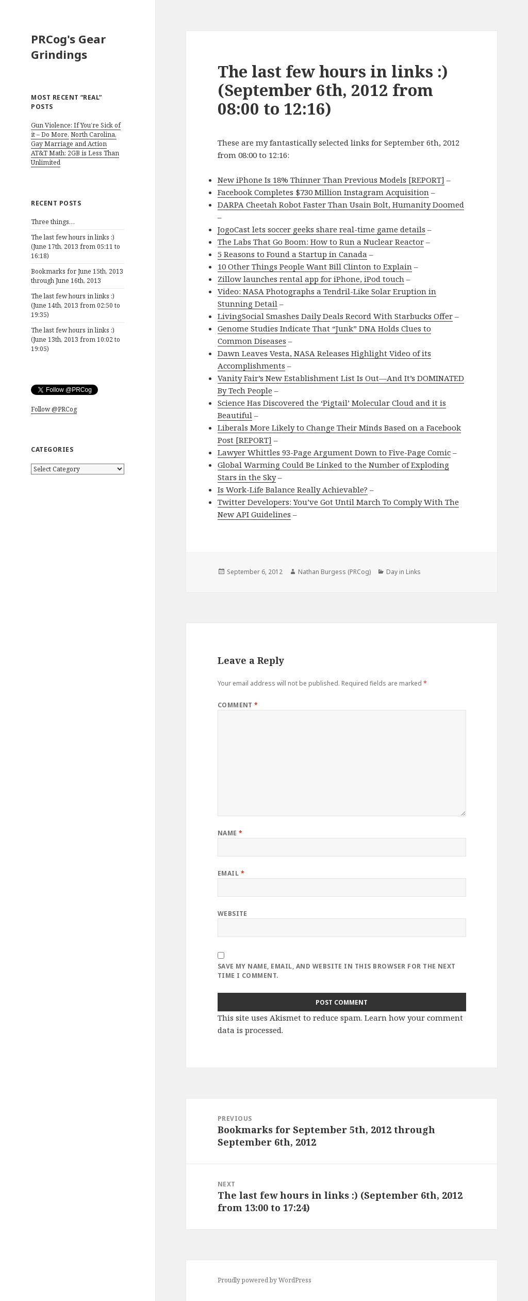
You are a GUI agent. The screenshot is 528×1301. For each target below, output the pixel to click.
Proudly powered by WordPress (264, 1280)
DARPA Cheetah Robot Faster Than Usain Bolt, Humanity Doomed (341, 204)
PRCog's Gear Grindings (68, 46)
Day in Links (403, 571)
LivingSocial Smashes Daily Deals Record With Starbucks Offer (335, 316)
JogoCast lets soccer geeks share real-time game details (321, 229)
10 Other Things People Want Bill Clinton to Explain (315, 266)
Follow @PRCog (54, 409)
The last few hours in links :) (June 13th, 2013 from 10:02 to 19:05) (75, 339)
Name (230, 833)
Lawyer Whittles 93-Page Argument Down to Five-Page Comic (334, 452)
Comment (238, 705)
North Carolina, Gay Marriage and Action (74, 139)
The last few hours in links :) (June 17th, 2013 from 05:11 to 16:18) (75, 246)
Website (233, 913)
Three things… (53, 221)
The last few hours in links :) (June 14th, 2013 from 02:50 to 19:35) (75, 305)
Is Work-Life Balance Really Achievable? (293, 489)
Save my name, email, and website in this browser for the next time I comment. (337, 971)
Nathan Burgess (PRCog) (334, 571)
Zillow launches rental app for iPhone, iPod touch (311, 279)
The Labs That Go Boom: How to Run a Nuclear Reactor (321, 241)
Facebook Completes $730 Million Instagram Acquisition (323, 192)
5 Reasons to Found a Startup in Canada (292, 254)
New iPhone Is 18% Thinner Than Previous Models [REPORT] (331, 179)
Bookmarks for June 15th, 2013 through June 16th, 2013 (77, 276)
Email (231, 873)
